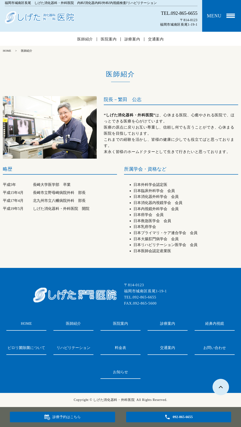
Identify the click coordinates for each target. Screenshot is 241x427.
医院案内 (108, 39)
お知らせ (120, 372)
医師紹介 (85, 39)
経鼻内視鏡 (214, 323)
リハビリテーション (73, 348)
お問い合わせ (214, 348)
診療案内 (132, 39)
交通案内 (156, 39)
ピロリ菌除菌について (26, 348)
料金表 (120, 348)
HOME (7, 50)
